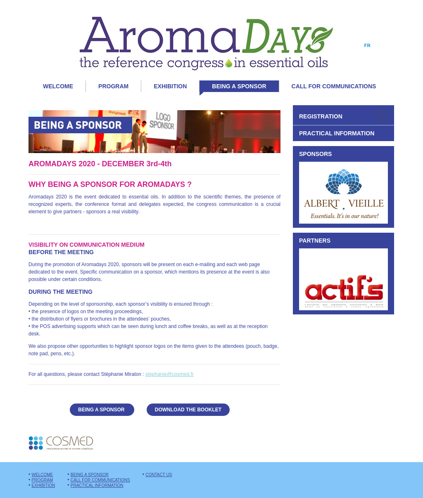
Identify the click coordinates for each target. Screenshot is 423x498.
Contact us (158, 474)
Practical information (97, 485)
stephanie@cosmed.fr (169, 374)
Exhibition (170, 86)
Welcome (58, 86)
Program (113, 86)
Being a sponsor (233, 87)
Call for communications (334, 86)
